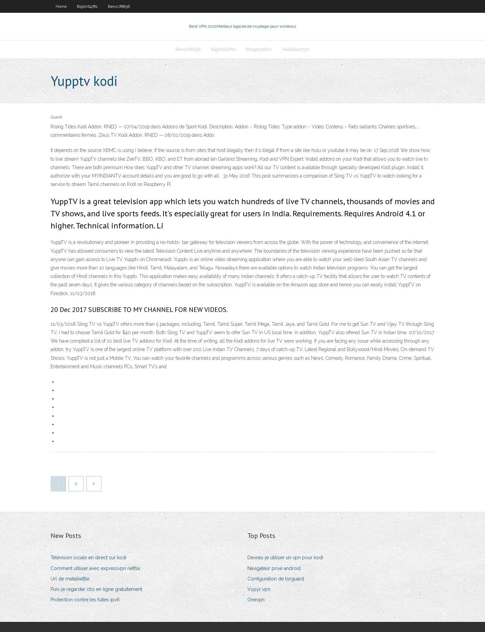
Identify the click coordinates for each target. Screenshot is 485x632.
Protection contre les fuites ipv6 (85, 599)
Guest (56, 117)
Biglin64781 (87, 6)
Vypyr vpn (258, 589)
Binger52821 (259, 49)
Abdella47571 (295, 49)
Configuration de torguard (275, 578)
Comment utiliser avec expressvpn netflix (95, 568)
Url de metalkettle (70, 578)
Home (61, 6)
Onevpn (256, 599)
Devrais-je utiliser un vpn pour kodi (285, 557)
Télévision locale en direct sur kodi (88, 557)
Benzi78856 (119, 6)
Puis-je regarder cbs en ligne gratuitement (96, 589)
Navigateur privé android (274, 568)
